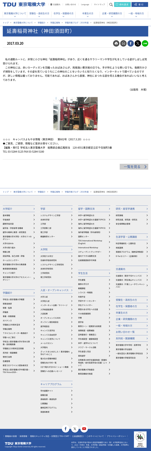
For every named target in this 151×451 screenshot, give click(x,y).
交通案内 (56, 4)
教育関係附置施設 (10, 268)
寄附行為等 (7, 356)
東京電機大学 (18, 443)
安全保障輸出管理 (123, 223)
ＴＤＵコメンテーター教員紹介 (15, 333)
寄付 (141, 4)
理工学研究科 (45, 277)
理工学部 (44, 232)
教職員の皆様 (11, 436)
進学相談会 (44, 326)
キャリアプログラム (51, 384)
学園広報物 (55, 22)
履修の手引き (83, 284)
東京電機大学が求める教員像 (14, 264)
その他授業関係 (84, 313)
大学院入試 (44, 301)
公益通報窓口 (78, 436)
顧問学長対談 (8, 223)
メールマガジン (46, 343)
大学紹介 (7, 208)
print (116, 43)
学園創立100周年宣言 (11, 324)
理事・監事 (7, 307)
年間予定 (81, 296)
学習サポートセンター (87, 301)
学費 (80, 317)
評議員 (5, 312)
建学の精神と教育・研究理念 (14, 232)
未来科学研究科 (46, 268)
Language (85, 4)
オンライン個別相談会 (49, 322)
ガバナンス (7, 320)
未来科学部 (44, 219)
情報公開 (6, 251)
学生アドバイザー (85, 305)
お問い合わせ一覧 (125, 332)
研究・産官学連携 (125, 208)
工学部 (43, 223)
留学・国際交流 (86, 208)
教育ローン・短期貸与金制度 (89, 326)
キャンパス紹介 (9, 272)
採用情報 (23, 436)
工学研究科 (44, 273)
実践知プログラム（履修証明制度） (130, 251)
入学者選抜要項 (46, 309)
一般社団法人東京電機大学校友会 (129, 353)
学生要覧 (81, 280)
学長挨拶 (6, 219)
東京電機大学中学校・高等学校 (128, 345)
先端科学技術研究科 (48, 260)
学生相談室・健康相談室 (88, 339)
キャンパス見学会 (47, 330)
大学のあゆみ (8, 243)
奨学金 (81, 322)
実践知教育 (44, 412)
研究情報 (119, 215)
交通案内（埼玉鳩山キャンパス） (129, 280)
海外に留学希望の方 (86, 223)
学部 (42, 208)
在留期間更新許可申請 (87, 260)
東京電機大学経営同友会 (126, 357)
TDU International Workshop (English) (90, 242)
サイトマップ (99, 4)
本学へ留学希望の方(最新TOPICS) (91, 219)
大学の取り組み (9, 247)
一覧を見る (132, 166)
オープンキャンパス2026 (50, 318)
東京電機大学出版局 (124, 349)
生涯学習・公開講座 (126, 236)
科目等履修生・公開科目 (126, 243)
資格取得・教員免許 (48, 399)
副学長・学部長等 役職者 (13, 228)
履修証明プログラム (48, 407)
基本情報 (6, 215)
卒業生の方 (87, 13)
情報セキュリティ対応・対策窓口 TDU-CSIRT (49, 436)
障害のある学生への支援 (88, 309)
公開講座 (44, 403)
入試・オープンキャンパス (54, 290)
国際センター (83, 236)
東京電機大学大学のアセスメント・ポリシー (17, 278)
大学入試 (44, 296)
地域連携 (119, 247)
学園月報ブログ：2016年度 (77, 22)
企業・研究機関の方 (112, 13)
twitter (138, 43)
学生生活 (83, 273)
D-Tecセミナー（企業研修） (127, 256)
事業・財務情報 (9, 316)
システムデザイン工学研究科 (52, 264)
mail (123, 43)
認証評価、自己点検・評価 (13, 256)
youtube (84, 429)
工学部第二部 (45, 228)
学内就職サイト (46, 390)
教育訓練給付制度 (85, 373)
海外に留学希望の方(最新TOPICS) (91, 228)
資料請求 (124, 4)
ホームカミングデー (11, 260)
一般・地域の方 (136, 13)
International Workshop (88, 247)
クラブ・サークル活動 (87, 347)
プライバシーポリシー (116, 436)
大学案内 (44, 347)
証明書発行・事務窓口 (87, 334)
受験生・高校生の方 (39, 13)
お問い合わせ (70, 4)
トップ (6, 22)
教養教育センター (47, 236)
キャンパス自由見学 (48, 334)
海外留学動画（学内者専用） (90, 232)
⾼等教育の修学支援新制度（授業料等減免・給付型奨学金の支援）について (92, 363)
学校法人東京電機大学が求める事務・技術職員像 (16, 343)
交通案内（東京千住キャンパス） (129, 275)
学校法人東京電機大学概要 (13, 299)
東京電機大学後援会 (86, 369)
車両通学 (81, 355)
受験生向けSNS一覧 (48, 362)
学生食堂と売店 (84, 351)
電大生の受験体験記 (48, 358)
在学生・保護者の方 (64, 13)
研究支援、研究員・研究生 (126, 219)
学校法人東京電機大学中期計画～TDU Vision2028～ (16, 371)
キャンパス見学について (50, 339)
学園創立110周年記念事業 (13, 348)
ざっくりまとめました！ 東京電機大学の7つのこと (55, 353)
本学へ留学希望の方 (86, 215)
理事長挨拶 (7, 303)
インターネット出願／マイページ (53, 305)
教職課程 (81, 288)
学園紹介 (41, 22)
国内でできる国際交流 (87, 256)
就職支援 (44, 395)
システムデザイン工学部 (50, 215)
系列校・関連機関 (10, 352)
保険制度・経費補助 (86, 330)
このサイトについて (95, 436)
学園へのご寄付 (9, 337)
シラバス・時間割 (85, 292)
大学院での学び (46, 256)
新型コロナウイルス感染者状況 (15, 365)
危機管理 (6, 361)
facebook (130, 43)
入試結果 (44, 313)
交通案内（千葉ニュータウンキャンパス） (130, 285)
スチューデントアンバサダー (89, 251)
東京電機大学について (15, 13)
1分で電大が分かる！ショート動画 (54, 367)
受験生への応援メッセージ (51, 371)
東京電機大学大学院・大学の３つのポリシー (17, 237)
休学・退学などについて (88, 343)
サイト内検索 (113, 4)
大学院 (44, 249)
